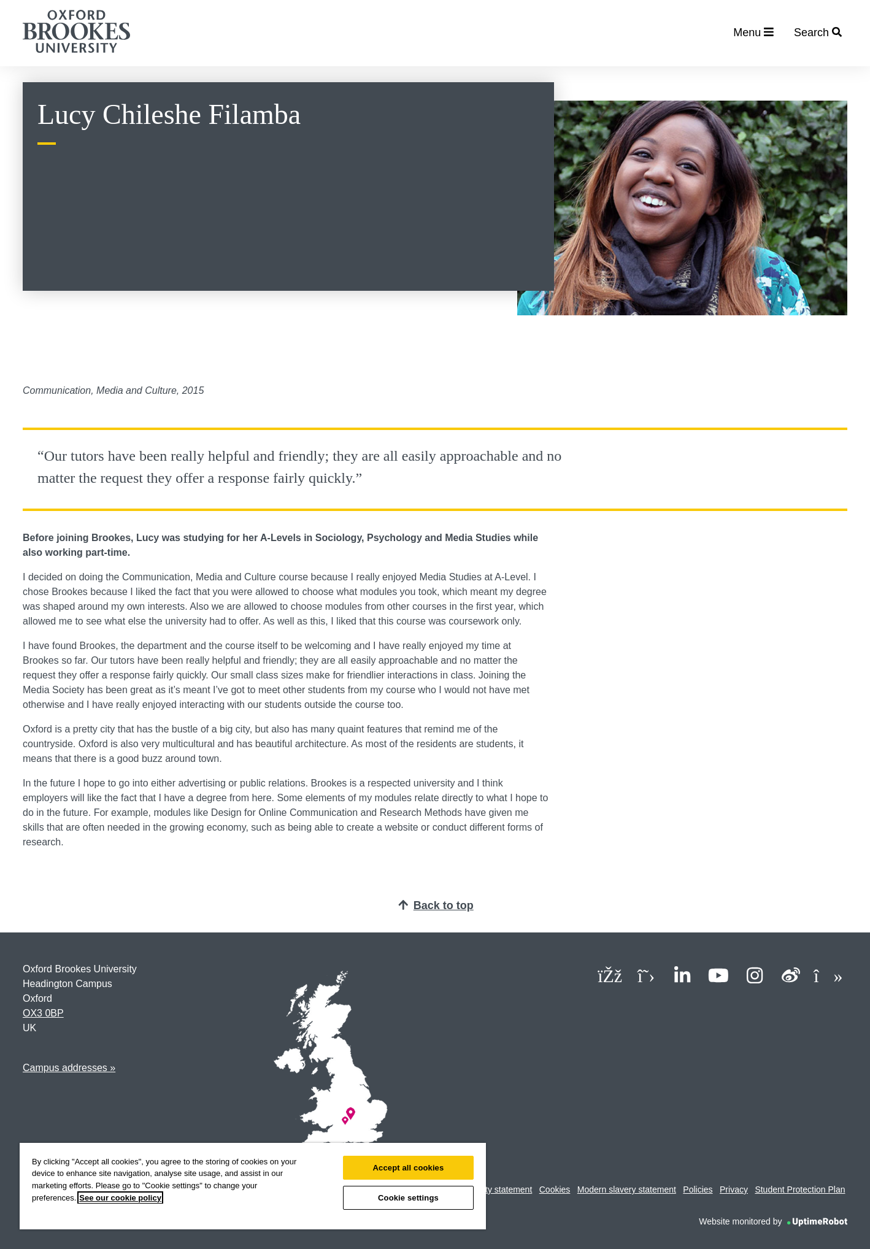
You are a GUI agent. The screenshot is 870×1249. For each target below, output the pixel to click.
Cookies (555, 1189)
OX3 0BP (43, 1013)
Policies (697, 1189)
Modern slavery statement (626, 1189)
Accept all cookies (408, 1167)
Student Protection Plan (800, 1189)
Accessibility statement (489, 1189)
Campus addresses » (69, 1068)
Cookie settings (408, 1197)
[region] (253, 1186)
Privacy (734, 1189)
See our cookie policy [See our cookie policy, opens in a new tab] (120, 1197)
